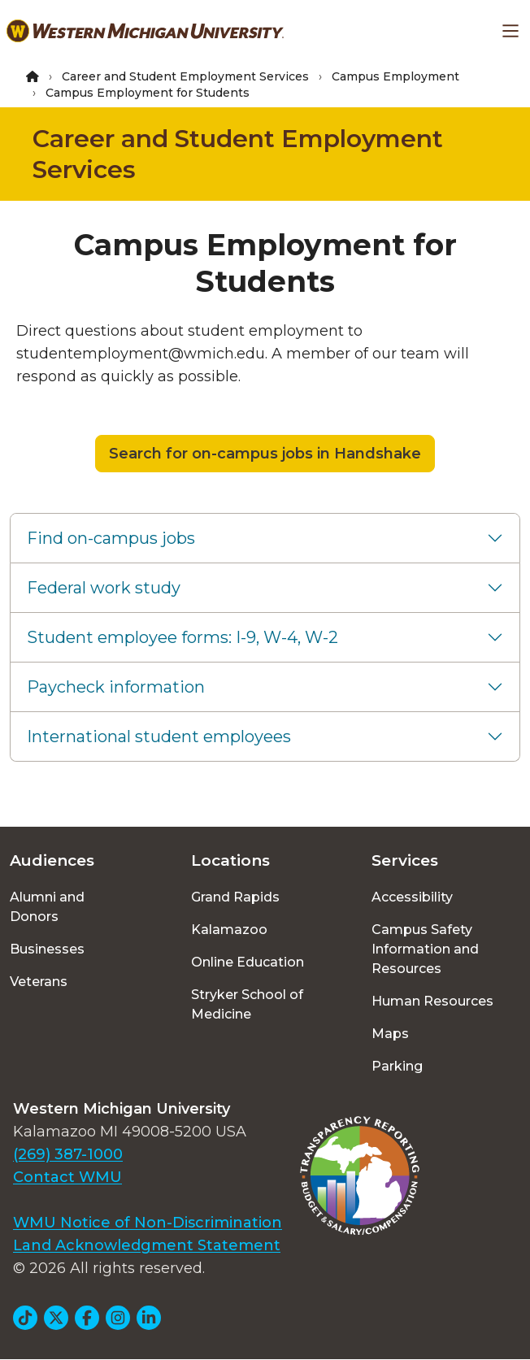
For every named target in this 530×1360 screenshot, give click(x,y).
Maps (390, 1033)
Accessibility (412, 897)
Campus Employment (395, 76)
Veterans (38, 981)
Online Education (247, 962)
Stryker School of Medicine (247, 1004)
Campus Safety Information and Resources (425, 949)
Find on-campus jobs (111, 538)
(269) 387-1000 (68, 1154)
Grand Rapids (235, 897)
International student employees (159, 736)
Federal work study (103, 587)
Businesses (47, 949)
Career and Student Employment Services (185, 76)
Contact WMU (67, 1177)
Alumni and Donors (47, 906)
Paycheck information (116, 687)
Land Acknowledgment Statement (146, 1245)
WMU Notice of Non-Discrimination (147, 1223)
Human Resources (432, 1001)
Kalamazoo (229, 929)
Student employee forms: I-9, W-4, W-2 (182, 637)
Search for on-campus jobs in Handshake (265, 454)
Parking (397, 1066)
